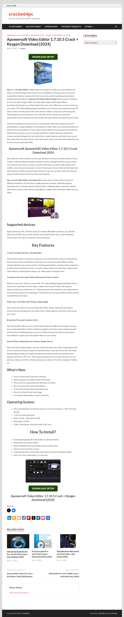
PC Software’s (15, 27)
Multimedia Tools (37, 35)
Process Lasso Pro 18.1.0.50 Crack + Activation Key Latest (42, 554)
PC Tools (67, 35)
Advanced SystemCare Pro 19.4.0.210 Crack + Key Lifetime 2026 (17, 554)
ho (26, 357)
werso (13, 89)
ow (10, 180)
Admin (23, 48)
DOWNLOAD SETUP (43, 56)
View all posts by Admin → (19, 592)
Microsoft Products (71, 27)
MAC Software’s (33, 27)
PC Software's (57, 35)
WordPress (103, 613)
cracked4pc (21, 14)
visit (39, 455)
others (88, 27)
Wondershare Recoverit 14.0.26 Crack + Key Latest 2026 (68, 554)
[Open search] (116, 27)
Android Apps (51, 27)
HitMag (114, 613)
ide (58, 127)
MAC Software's (24, 35)
